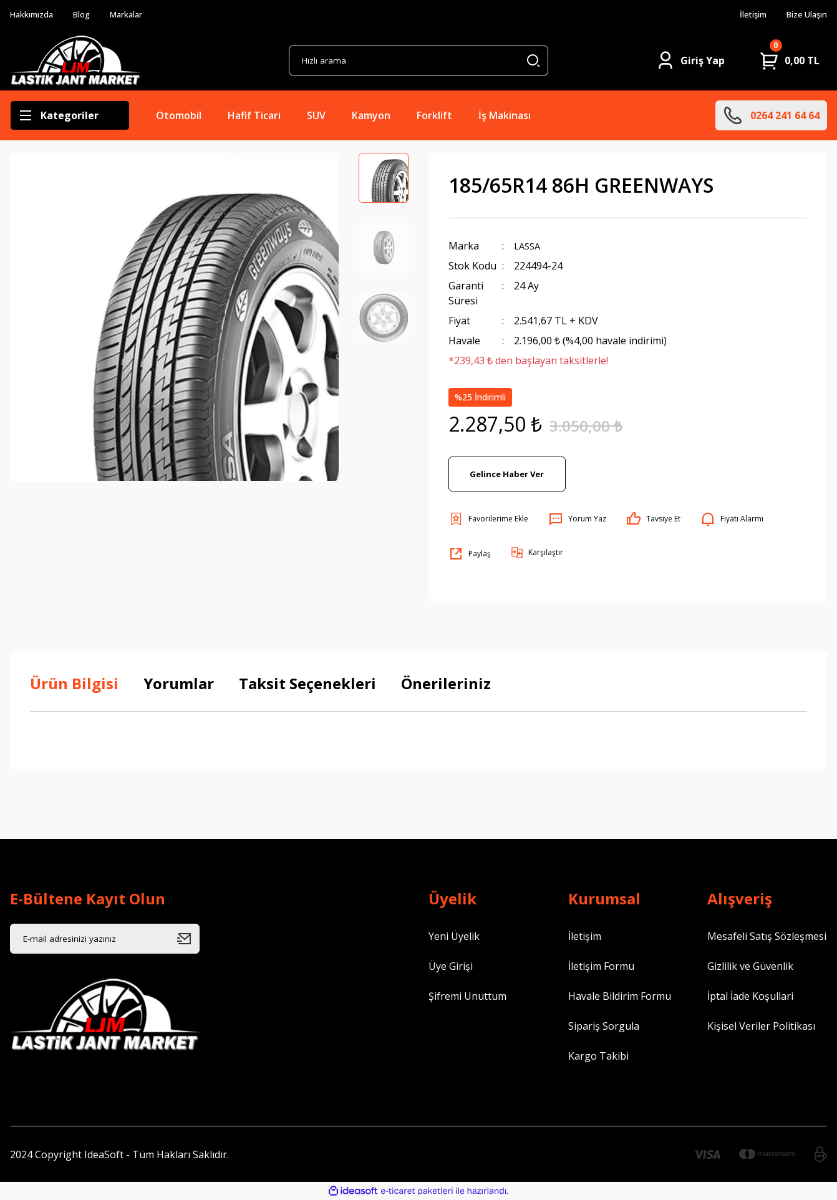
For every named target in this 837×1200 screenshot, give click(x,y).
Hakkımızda (36, 15)
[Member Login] (690, 60)
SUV (316, 115)
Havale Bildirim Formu (619, 996)
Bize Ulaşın (802, 15)
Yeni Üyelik (454, 936)
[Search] (418, 60)
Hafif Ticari (254, 115)
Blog (92, 15)
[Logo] (75, 60)
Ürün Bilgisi (74, 683)
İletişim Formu (601, 966)
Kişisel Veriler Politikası (761, 1026)
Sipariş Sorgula (603, 1026)
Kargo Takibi (598, 1056)
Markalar (142, 15)
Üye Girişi (450, 966)
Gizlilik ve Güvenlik (750, 966)
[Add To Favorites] (488, 518)
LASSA (528, 246)
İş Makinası (504, 115)
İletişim (742, 15)
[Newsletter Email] (105, 939)
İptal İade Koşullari (750, 996)
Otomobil (178, 115)
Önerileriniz (446, 683)
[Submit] (188, 939)
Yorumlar (178, 683)
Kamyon (371, 115)
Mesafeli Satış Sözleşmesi (766, 936)
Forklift (434, 115)
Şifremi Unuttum (467, 996)
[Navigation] (70, 115)
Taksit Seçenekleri (307, 683)
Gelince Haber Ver (507, 474)
